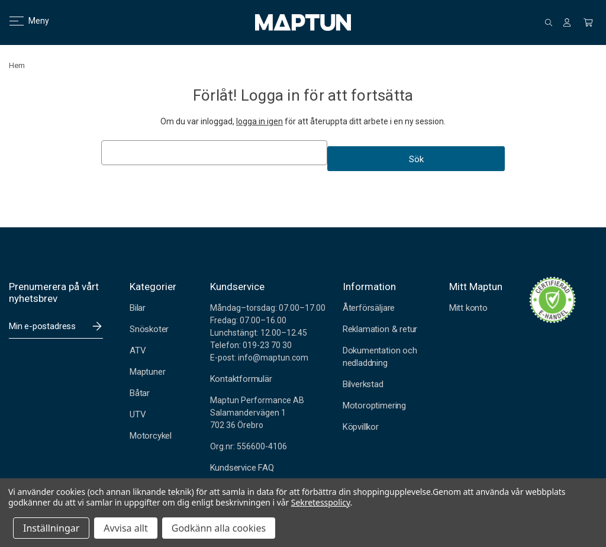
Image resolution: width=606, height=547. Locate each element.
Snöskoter (149, 329)
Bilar (138, 308)
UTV (138, 414)
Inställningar (51, 528)
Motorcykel (151, 435)
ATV (138, 350)
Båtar (140, 393)
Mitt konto (468, 308)
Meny (22, 20)
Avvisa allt (125, 528)
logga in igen (259, 121)
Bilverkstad (363, 384)
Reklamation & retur (380, 329)
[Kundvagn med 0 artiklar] (588, 22)
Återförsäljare (369, 308)
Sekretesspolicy (320, 502)
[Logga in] (567, 22)
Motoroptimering (374, 405)
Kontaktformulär (241, 379)
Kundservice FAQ (242, 467)
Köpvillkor (361, 426)
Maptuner (147, 371)
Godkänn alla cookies (219, 528)
